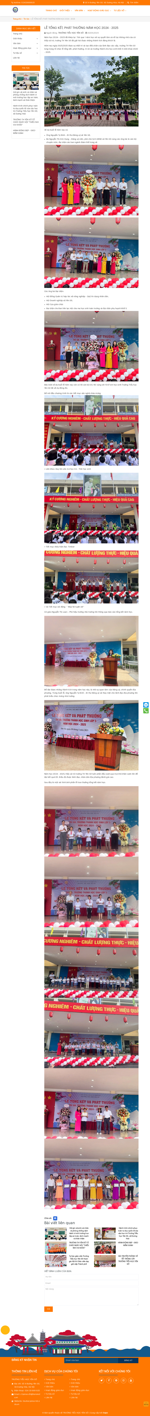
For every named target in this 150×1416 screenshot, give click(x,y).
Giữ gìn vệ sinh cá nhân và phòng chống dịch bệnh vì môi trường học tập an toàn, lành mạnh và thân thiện (79, 1233)
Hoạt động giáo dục (98, 11)
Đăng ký (128, 1360)
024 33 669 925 (32, 1391)
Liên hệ (16, 58)
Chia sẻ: (48, 1218)
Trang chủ (51, 11)
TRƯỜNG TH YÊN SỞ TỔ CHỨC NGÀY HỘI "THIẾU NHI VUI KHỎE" (79, 1245)
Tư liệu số (119, 11)
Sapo (105, 1413)
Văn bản (79, 11)
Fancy (61, 1218)
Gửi (48, 1309)
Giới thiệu (65, 11)
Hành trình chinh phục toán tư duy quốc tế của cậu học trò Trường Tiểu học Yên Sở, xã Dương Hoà (128, 1233)
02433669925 (23, 3)
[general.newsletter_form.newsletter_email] (91, 1360)
